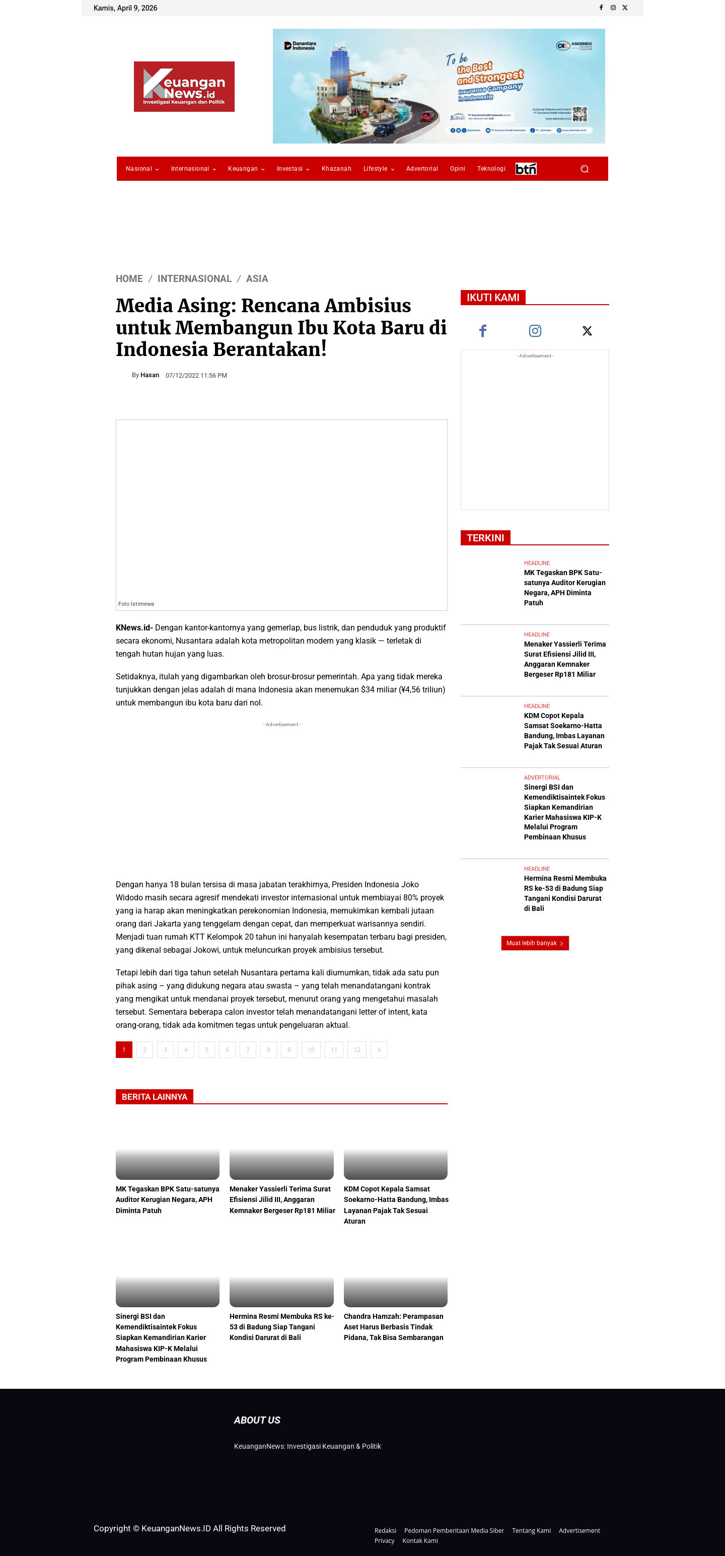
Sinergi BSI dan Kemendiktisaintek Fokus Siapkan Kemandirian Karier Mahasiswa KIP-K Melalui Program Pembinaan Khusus (164, 1336)
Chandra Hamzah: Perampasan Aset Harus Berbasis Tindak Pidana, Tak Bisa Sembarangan (396, 1325)
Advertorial (542, 751)
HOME (129, 279)
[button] (584, 169)
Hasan (149, 375)
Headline (537, 563)
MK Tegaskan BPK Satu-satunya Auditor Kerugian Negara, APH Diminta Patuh (163, 1200)
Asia (257, 279)
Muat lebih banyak (535, 887)
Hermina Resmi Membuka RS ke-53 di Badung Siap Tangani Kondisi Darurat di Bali (280, 1325)
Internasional (195, 279)
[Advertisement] (282, 800)
